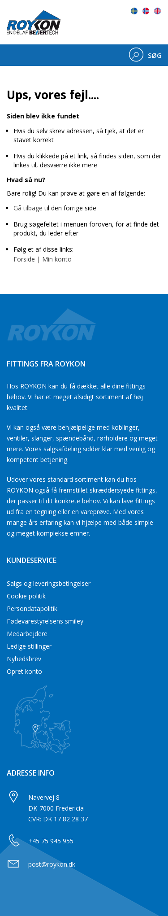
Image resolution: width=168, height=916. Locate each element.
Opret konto (24, 671)
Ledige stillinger (29, 646)
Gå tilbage (28, 208)
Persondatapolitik (32, 608)
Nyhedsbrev (24, 658)
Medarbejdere (27, 633)
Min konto (57, 259)
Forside (24, 259)
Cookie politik (26, 596)
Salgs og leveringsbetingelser (48, 583)
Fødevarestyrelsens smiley (45, 621)
